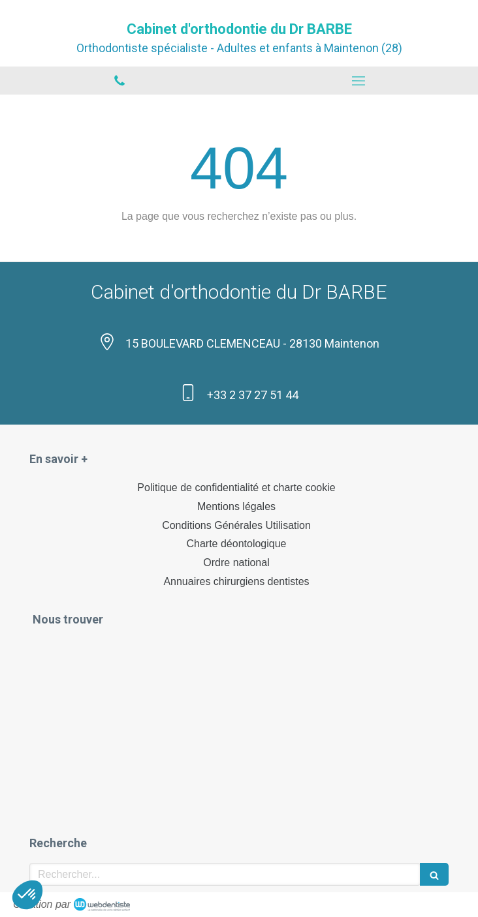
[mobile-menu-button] (358, 81)
